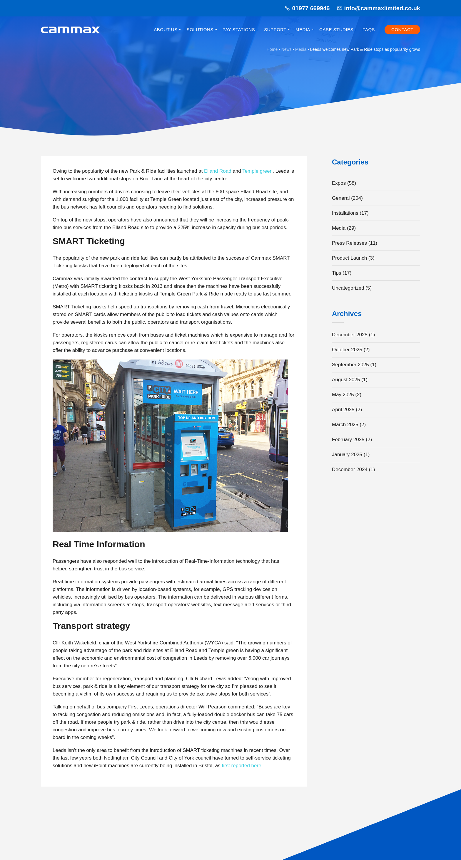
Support (275, 29)
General (341, 198)
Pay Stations (239, 29)
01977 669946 (311, 8)
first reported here (241, 765)
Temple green (257, 171)
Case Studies (336, 29)
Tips (336, 273)
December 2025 (350, 334)
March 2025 (345, 424)
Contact (402, 29)
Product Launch (349, 258)
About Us (165, 29)
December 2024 (350, 469)
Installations (345, 213)
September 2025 (350, 364)
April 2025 (343, 409)
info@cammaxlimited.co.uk (382, 8)
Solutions (200, 29)
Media (302, 29)
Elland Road (217, 171)
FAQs (369, 29)
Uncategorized (348, 288)
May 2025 (343, 394)
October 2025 (347, 349)
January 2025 (347, 454)
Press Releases (349, 243)
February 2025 (348, 439)
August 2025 (346, 379)
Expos (339, 183)
